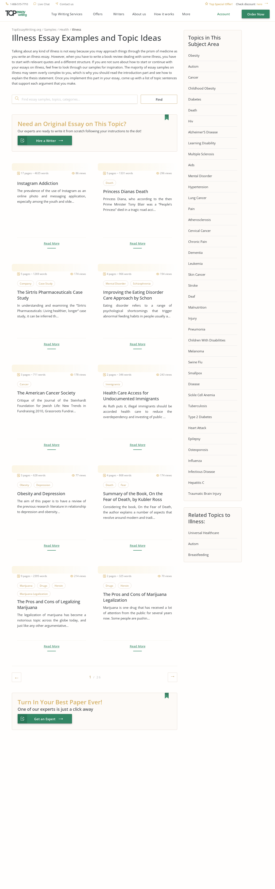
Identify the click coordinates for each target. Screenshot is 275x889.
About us (139, 14)
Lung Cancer (197, 198)
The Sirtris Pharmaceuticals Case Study (49, 295)
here (259, 4)
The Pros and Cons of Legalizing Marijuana (48, 604)
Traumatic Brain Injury (204, 493)
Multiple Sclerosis (201, 154)
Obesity (194, 55)
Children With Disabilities (206, 340)
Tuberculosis (197, 406)
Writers (118, 14)
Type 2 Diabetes (200, 417)
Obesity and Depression (41, 493)
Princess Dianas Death (125, 191)
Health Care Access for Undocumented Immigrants (131, 396)
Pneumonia (196, 329)
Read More (52, 243)
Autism (193, 66)
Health (64, 29)
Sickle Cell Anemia (201, 395)
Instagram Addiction (37, 183)
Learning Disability (202, 143)
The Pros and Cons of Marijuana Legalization (135, 597)
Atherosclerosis (199, 220)
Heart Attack (197, 428)
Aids (191, 165)
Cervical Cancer (199, 230)
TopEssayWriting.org (26, 29)
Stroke (193, 285)
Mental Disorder (200, 176)
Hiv (190, 121)
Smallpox (195, 373)
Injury (192, 318)
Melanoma (196, 351)
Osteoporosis (198, 450)
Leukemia (195, 263)
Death (192, 110)
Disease (194, 384)
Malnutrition (197, 307)
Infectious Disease (201, 471)
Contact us (66, 4)
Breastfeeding (198, 555)
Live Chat (44, 4)
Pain (191, 209)
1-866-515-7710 (19, 4)
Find (159, 99)
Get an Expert (44, 719)
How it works (164, 14)
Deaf (191, 296)
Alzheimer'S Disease (203, 132)
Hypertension (198, 187)
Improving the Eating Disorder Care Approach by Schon (133, 295)
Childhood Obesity (202, 88)
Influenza (195, 460)
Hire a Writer (46, 141)
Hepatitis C (196, 482)
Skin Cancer (196, 274)
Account (223, 14)
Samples (50, 29)
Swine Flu (195, 362)
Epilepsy (194, 439)
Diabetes (194, 99)
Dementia (195, 252)
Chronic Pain (197, 241)
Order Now (255, 14)
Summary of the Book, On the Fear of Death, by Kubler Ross (133, 496)
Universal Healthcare (203, 533)
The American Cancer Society (46, 393)
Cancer (193, 77)
